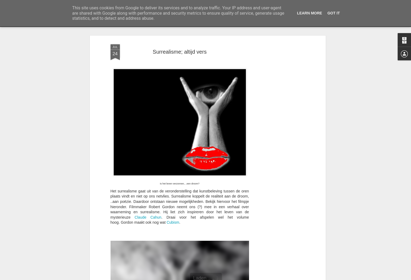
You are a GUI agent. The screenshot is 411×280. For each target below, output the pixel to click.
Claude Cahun (148, 217)
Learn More (309, 13)
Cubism (172, 222)
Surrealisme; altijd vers (179, 52)
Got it (333, 13)
